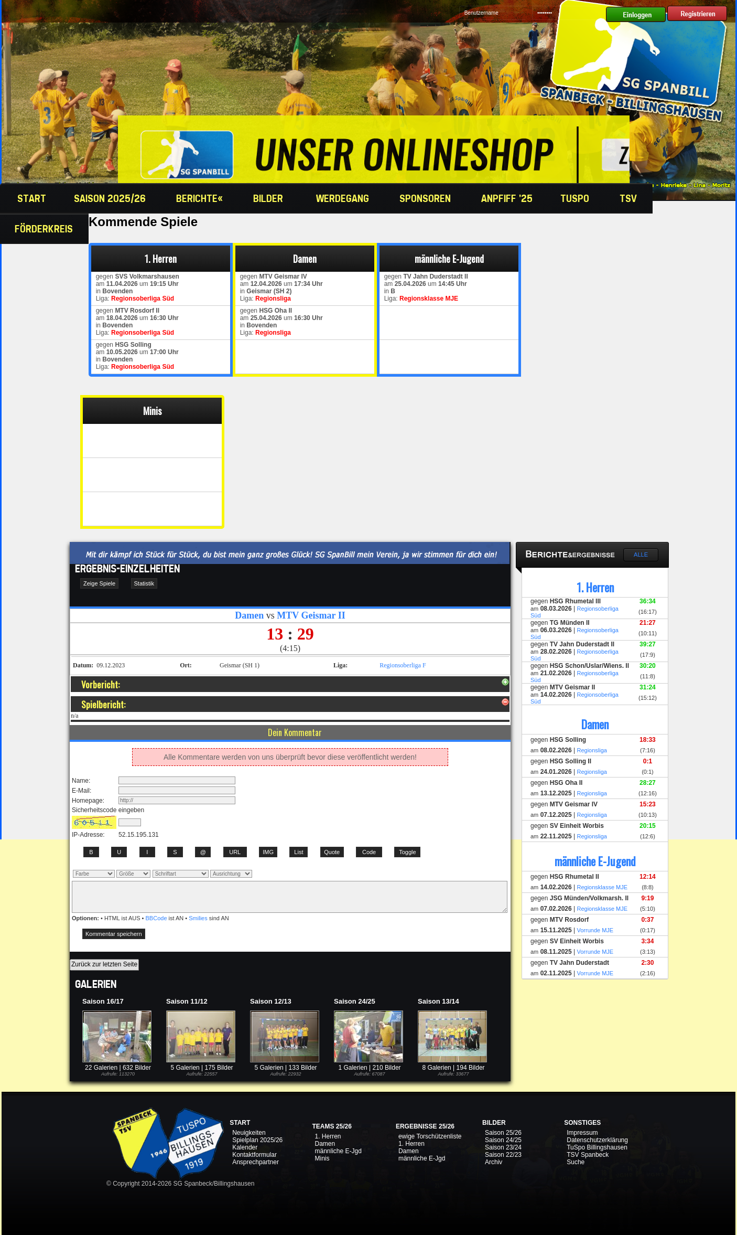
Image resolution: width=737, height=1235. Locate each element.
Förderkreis (45, 228)
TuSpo (576, 198)
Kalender (244, 1147)
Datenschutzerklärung (597, 1140)
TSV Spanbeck (588, 1154)
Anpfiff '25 (507, 198)
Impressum (582, 1132)
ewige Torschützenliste (430, 1136)
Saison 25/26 (503, 1132)
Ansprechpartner (255, 1162)
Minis (322, 1158)
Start (30, 198)
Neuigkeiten (248, 1132)
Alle (641, 554)
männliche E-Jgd (338, 1151)
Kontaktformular (254, 1154)
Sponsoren (426, 198)
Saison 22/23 (503, 1154)
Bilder (270, 198)
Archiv (493, 1162)
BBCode (156, 918)
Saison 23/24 (503, 1147)
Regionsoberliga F (403, 665)
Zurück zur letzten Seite (104, 964)
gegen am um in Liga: (135, 287)
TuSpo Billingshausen (597, 1147)
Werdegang (344, 198)
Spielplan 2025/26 (257, 1140)
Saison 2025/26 (111, 198)
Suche (575, 1162)
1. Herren (328, 1136)
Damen (325, 1143)
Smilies (198, 918)
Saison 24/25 (503, 1140)
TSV (630, 198)
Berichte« (200, 198)
